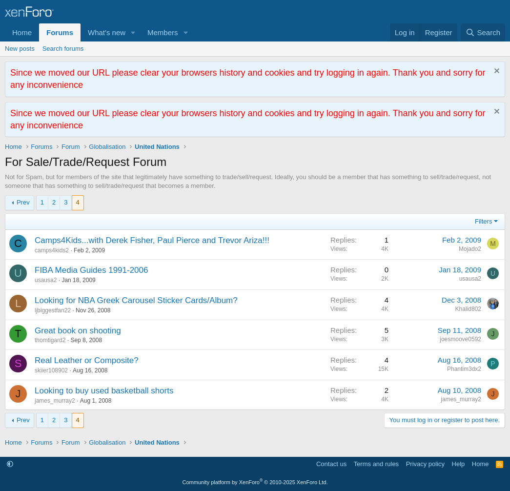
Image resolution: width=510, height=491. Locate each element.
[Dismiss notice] (495, 72)
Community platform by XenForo (255, 482)
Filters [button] (483, 221)
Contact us (331, 464)
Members (162, 32)
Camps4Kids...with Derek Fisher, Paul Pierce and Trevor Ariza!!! (152, 240)
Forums (59, 32)
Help (458, 464)
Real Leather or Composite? (87, 360)
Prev (23, 202)
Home (22, 32)
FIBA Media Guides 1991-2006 (91, 270)
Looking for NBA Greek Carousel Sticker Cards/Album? (136, 300)
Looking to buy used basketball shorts (104, 390)
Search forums (63, 48)
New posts (20, 48)
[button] (133, 32)
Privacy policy (425, 464)
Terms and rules (376, 464)
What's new (106, 32)
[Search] (483, 32)
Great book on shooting (78, 330)
